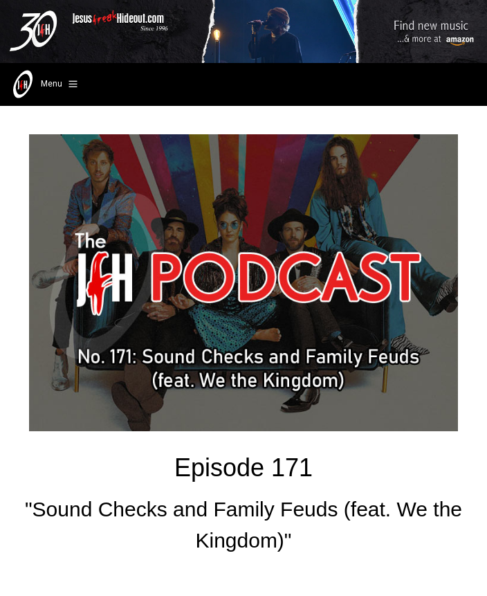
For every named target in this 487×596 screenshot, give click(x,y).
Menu (43, 84)
